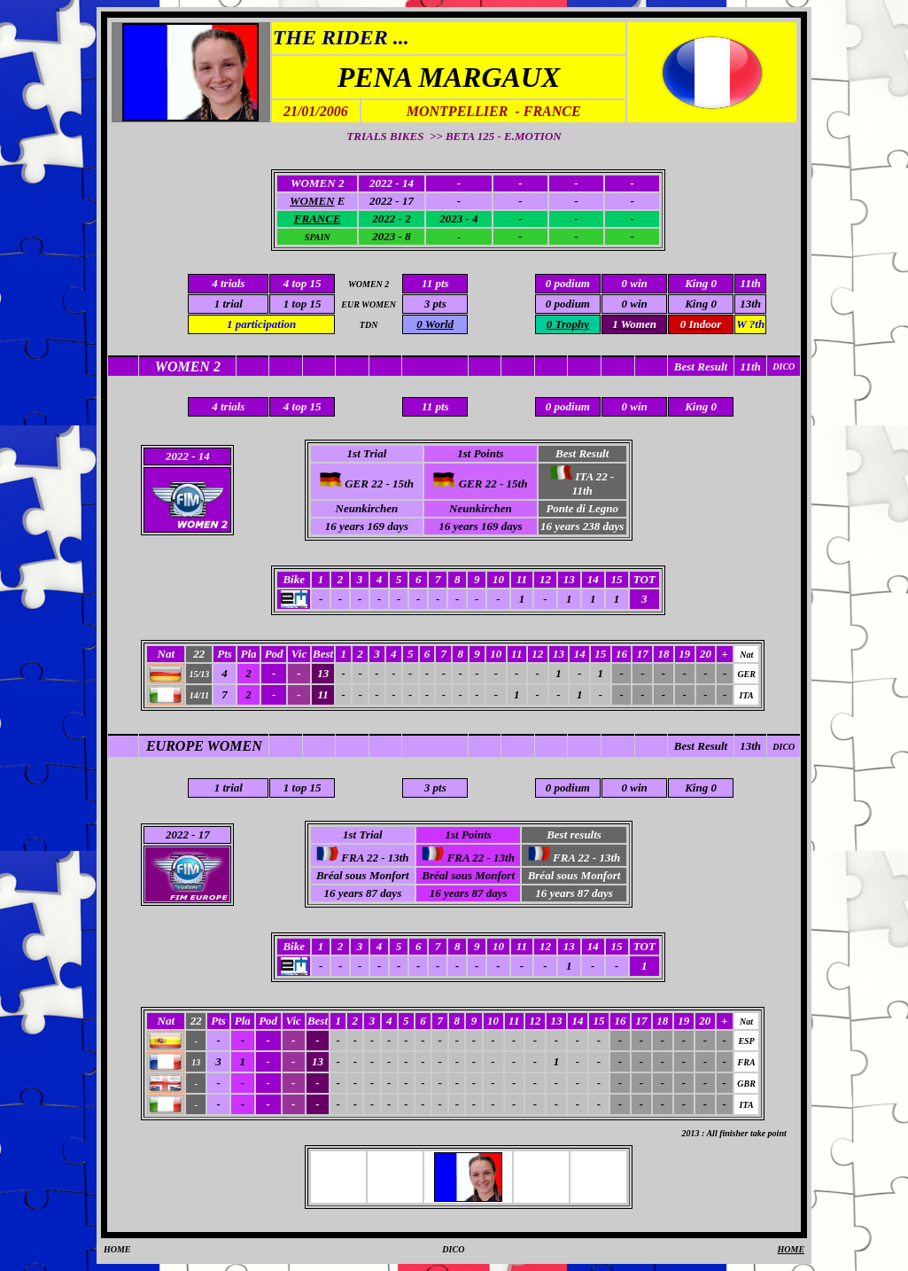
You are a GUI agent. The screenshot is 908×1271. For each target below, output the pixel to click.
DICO (783, 747)
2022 (177, 834)
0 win (634, 303)
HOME (117, 1249)
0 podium (568, 303)
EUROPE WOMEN (204, 745)
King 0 (701, 303)
